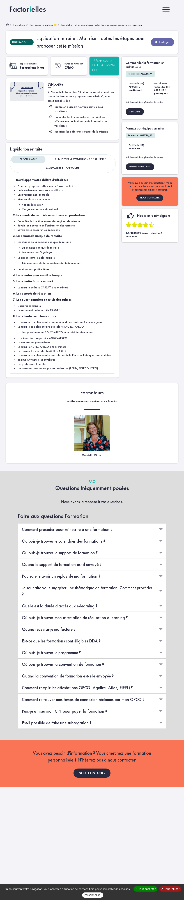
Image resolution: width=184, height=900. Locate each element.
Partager (162, 42)
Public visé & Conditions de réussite (80, 159)
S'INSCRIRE (134, 111)
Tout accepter (145, 888)
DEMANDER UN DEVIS (140, 166)
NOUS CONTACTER (150, 197)
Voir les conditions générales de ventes (144, 102)
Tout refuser (170, 888)
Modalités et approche (62, 168)
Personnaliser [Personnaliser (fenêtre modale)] (93, 895)
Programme (28, 159)
